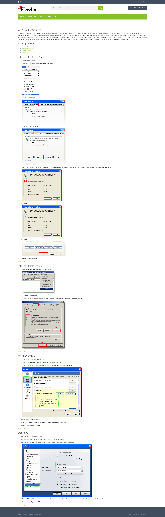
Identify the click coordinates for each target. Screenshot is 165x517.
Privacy (129, 514)
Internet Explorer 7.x (28, 47)
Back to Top (21, 261)
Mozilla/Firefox (26, 51)
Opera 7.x (25, 53)
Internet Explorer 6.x (28, 49)
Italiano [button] (22, 2)
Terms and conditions (140, 514)
